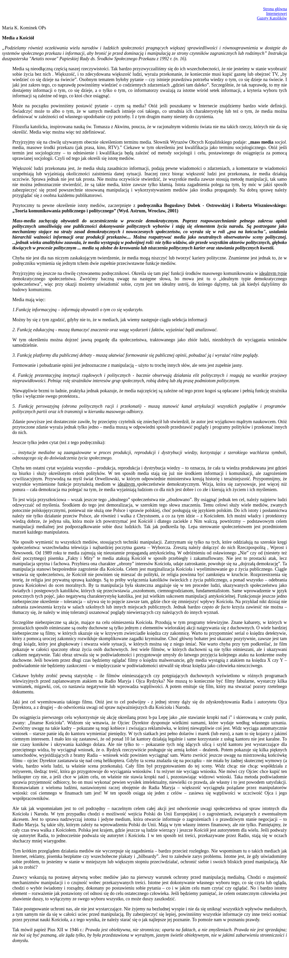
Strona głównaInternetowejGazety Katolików (272, 13)
